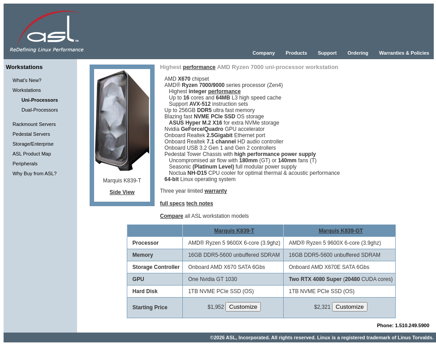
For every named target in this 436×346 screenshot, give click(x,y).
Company (263, 53)
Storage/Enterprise (33, 144)
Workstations (27, 90)
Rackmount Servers (34, 124)
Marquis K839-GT (341, 231)
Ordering (357, 53)
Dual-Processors (40, 109)
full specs (172, 203)
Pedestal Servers (31, 134)
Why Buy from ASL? (34, 173)
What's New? (27, 80)
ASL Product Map (32, 153)
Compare (171, 216)
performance (199, 67)
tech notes (199, 203)
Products (296, 53)
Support (327, 53)
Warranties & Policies (404, 53)
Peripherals (25, 163)
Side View (122, 192)
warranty (215, 191)
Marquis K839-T (234, 231)
